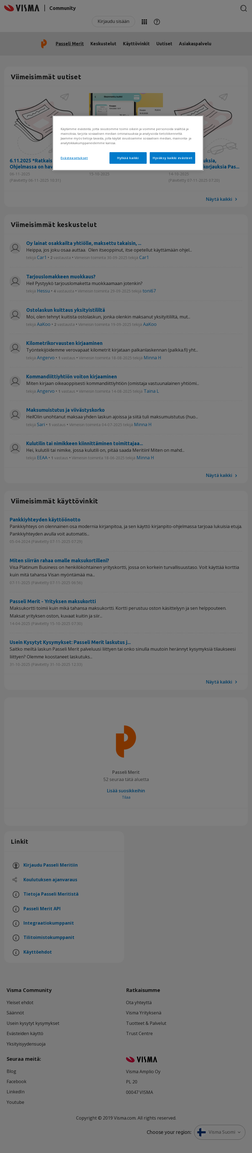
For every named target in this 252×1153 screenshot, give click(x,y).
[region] (127, 143)
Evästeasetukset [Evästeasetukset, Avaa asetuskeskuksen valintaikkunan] (74, 158)
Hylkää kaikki (128, 158)
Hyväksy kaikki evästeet (172, 158)
